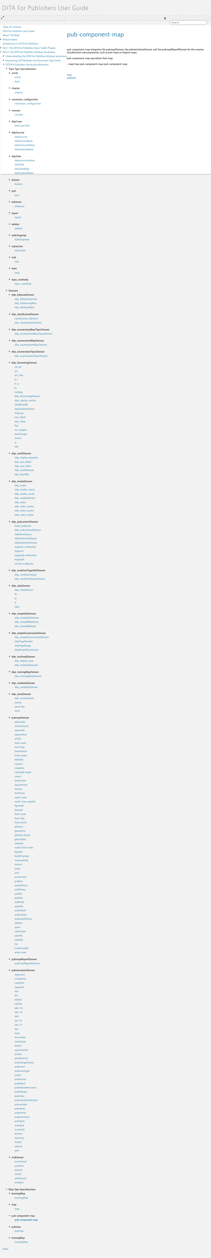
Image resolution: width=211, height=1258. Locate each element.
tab (16, 446)
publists (19, 897)
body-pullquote (23, 525)
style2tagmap (22, 239)
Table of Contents (12, 26)
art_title (19, 375)
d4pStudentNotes (24, 149)
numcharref (21, 1161)
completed (20, 978)
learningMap (21, 1197)
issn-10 (18, 1020)
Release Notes (10, 39)
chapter (19, 92)
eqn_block (20, 417)
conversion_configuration (28, 103)
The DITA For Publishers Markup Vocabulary (29, 52)
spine (17, 927)
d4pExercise (21, 136)
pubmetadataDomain (26, 1100)
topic (17, 272)
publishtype (21, 1091)
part (17, 195)
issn (16, 1028)
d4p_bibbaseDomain (26, 299)
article (18, 77)
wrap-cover (20, 952)
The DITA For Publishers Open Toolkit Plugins (29, 47)
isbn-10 (18, 1008)
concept (19, 114)
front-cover (20, 813)
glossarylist (20, 839)
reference (19, 206)
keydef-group (22, 855)
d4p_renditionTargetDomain (30, 578)
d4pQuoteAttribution (26, 542)
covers (18, 776)
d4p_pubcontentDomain (28, 529)
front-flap (20, 818)
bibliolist (19, 759)
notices (18, 864)
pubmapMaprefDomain (27, 963)
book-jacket (21, 755)
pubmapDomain (23, 918)
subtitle (19, 935)
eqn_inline (20, 421)
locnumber (20, 1037)
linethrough (21, 433)
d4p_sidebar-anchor (25, 400)
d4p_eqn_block (23, 461)
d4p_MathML (22, 474)
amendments (22, 726)
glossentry (20, 830)
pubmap (19, 1230)
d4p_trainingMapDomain (28, 676)
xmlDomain (21, 1178)
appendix (20, 730)
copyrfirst (19, 982)
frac (17, 425)
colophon (19, 767)
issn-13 (18, 1024)
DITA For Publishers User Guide (19, 31)
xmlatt (18, 1173)
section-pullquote (24, 563)
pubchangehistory (24, 1062)
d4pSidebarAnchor (24, 408)
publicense (20, 1079)
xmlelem (19, 1182)
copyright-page (23, 772)
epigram (19, 550)
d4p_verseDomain (24, 698)
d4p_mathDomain (24, 470)
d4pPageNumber (24, 641)
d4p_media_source (25, 489)
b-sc (17, 383)
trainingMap (21, 1241)
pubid (18, 1074)
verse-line (20, 706)
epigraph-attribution (26, 555)
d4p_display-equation (26, 457)
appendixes (21, 734)
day (17, 991)
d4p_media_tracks (24, 493)
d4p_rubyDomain (24, 589)
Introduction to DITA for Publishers (20, 43)
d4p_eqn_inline (23, 465)
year (17, 1150)
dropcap (19, 412)
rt (15, 602)
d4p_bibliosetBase (24, 307)
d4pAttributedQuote (26, 538)
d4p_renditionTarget (26, 574)
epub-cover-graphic (25, 801)
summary (19, 1137)
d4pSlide (19, 164)
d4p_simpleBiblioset (25, 626)
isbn (17, 1016)
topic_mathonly (23, 283)
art (16, 371)
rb (16, 594)
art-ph (18, 366)
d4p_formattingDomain (27, 396)
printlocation (21, 1058)
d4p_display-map (24, 660)
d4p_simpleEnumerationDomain (32, 637)
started (18, 1133)
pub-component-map (26, 1219)
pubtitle (19, 906)
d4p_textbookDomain (26, 665)
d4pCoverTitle (22, 125)
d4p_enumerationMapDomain (31, 344)
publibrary (20, 889)
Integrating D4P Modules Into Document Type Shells (33, 60)
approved (20, 974)
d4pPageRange (23, 645)
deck (17, 81)
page (17, 868)
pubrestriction (22, 1116)
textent (18, 1169)
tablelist (19, 939)
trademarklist (22, 948)
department (21, 784)
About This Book (11, 35)
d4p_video (20, 502)
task (17, 261)
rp (16, 598)
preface (19, 881)
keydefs (19, 851)
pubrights (20, 1121)
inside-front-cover (24, 847)
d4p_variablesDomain (26, 687)
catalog (19, 392)
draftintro (20, 793)
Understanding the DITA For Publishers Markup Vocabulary (36, 56)
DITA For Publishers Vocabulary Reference (27, 64)
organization (21, 1049)
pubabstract (21, 885)
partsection (21, 876)
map (17, 1208)
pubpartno (20, 1112)
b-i (16, 379)
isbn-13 (18, 1012)
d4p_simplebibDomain (27, 617)
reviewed (19, 1125)
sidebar (18, 228)
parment (19, 1165)
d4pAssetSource (23, 534)
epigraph (19, 559)
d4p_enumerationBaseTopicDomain (33, 333)
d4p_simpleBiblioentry (26, 621)
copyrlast (19, 987)
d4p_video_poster (24, 506)
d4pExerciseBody (24, 140)
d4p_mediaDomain (25, 497)
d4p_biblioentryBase (25, 303)
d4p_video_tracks (24, 514)
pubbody (19, 901)
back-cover (20, 742)
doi (16, 995)
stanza (18, 702)
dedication (20, 780)
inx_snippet (21, 429)
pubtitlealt (20, 910)
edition (18, 1003)
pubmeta (19, 1095)
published (20, 1083)
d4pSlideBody (22, 168)
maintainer (20, 1041)
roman (18, 438)
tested (18, 1141)
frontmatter (21, 822)
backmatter (21, 751)
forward (19, 809)
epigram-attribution (25, 546)
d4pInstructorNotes (25, 145)
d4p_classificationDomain (28, 322)
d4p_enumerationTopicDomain (31, 355)
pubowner (20, 1108)
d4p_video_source (24, 510)
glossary (19, 826)
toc (16, 943)
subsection (20, 250)
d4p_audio (20, 485)
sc (16, 442)
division (18, 183)
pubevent (20, 1066)
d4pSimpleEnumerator (26, 649)
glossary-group (22, 834)
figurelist (19, 805)
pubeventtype (22, 1070)
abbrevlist (20, 721)
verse (17, 710)
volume (18, 1146)
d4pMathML (21, 404)
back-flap (20, 746)
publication (21, 914)
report (18, 217)
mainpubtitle (21, 860)
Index (5, 1248)
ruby (17, 606)
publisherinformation (25, 1087)
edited (18, 999)
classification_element (26, 318)
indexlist (19, 843)
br (16, 387)
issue (17, 1033)
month (18, 1045)
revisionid (19, 1129)
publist (18, 893)
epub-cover (21, 797)
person (18, 1054)
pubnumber (21, 1104)
